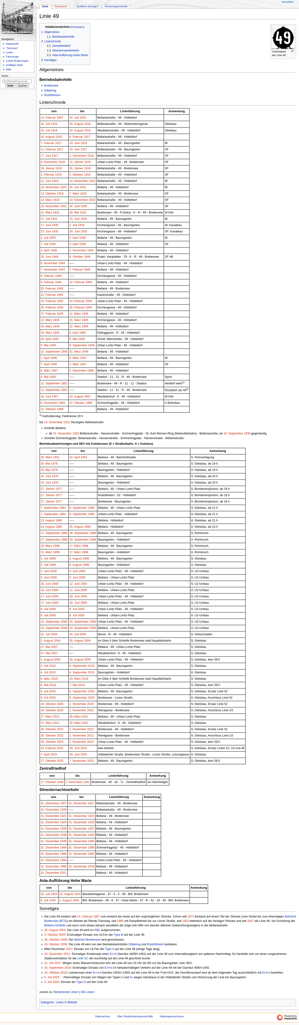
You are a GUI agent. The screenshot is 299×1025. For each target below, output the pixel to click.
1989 (88, 402)
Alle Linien (87, 992)
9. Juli (73, 609)
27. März (46, 716)
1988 (91, 847)
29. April (46, 339)
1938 (82, 237)
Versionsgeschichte (116, 6)
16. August (48, 136)
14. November (78, 181)
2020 (52, 691)
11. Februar (48, 149)
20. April (74, 457)
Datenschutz (102, 1016)
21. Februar (48, 294)
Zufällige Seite (14, 65)
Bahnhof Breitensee (87, 939)
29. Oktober (52, 944)
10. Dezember (53, 954)
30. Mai (74, 212)
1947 (83, 358)
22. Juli (45, 634)
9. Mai (45, 345)
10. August (76, 396)
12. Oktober (48, 193)
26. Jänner (76, 168)
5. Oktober (76, 174)
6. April (73, 332)
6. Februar (76, 136)
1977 (58, 489)
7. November (49, 269)
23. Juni (46, 231)
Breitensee (51, 85)
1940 (60, 782)
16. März (46, 326)
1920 (83, 193)
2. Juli (44, 237)
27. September (50, 533)
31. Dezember (50, 803)
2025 (60, 748)
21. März (46, 212)
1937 (91, 828)
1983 (91, 841)
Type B (118, 934)
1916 (82, 117)
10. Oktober (77, 402)
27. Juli (45, 218)
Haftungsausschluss (172, 1016)
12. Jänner (76, 162)
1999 (52, 558)
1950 (53, 377)
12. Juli (48, 963)
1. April (45, 358)
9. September (78, 345)
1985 (58, 520)
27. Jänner (48, 489)
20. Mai (45, 463)
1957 (55, 396)
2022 (60, 729)
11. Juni (46, 181)
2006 (64, 939)
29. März (75, 716)
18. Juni (74, 596)
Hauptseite (12, 43)
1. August (47, 659)
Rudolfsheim (52, 95)
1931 (82, 187)
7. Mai (73, 685)
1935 (84, 206)
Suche (4, 75)
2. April (73, 237)
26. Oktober (48, 729)
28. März (46, 457)
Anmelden (288, 1)
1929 (91, 822)
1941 (86, 782)
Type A (109, 949)
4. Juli (44, 666)
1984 (90, 370)
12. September (50, 383)
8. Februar (47, 276)
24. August (48, 526)
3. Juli (48, 982)
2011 (67, 954)
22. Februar (48, 301)
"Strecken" (12, 48)
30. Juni (74, 231)
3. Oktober (51, 934)
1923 (91, 816)
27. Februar (48, 313)
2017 (57, 963)
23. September (50, 621)
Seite (45, 6)
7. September (49, 507)
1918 (90, 155)
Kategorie (47, 1002)
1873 (191, 916)
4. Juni (73, 571)
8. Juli (44, 609)
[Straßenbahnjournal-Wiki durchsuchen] (17, 81)
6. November (49, 263)
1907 (60, 117)
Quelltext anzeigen (87, 6)
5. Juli (44, 558)
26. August (76, 640)
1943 (91, 835)
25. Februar (48, 307)
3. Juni (45, 571)
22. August (66, 894)
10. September (50, 351)
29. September (79, 533)
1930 (63, 828)
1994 (63, 860)
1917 (87, 136)
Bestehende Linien (66, 992)
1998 (56, 546)
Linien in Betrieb (66, 1002)
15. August (76, 124)
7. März (74, 193)
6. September (78, 666)
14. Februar (48, 117)
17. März (75, 546)
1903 (185, 921)
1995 (63, 866)
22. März (75, 326)
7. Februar (47, 143)
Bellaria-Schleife (55, 925)
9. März (45, 370)
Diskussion (60, 6)
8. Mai (73, 339)
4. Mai (45, 377)
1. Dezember (77, 155)
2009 (57, 659)
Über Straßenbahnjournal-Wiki (135, 1016)
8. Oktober (76, 256)
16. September (54, 967)
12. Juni (74, 583)
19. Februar (77, 282)
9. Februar (47, 282)
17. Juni (46, 155)
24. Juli (74, 117)
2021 (56, 716)
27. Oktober (48, 760)
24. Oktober (48, 704)
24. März (46, 332)
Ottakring (50, 90)
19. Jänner (48, 168)
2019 (91, 866)
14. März (46, 200)
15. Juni (74, 218)
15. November (50, 187)
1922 (92, 181)
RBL (97, 930)
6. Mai (45, 685)
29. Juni (74, 748)
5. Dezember (77, 370)
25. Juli (45, 124)
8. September (78, 507)
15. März (75, 320)
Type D (81, 982)
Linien (9, 52)
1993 (91, 853)
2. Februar (47, 174)
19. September (233, 433)
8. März (74, 358)
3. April (73, 244)
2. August (47, 640)
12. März (75, 313)
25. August (76, 526)
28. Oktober (52, 939)
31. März (75, 351)
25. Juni (46, 256)
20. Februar (48, 288)
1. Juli (73, 225)
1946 (85, 351)
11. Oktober (48, 409)
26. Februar (77, 307)
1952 (64, 383)
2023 (60, 741)
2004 (54, 634)
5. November (77, 250)
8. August (75, 558)
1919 (84, 143)
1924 (63, 822)
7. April (45, 364)
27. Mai (45, 647)
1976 (54, 463)
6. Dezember (49, 402)
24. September (79, 621)
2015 (52, 666)
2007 (54, 647)
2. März (74, 364)
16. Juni (74, 206)
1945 (87, 269)
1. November (77, 704)
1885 (120, 921)
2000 (53, 571)
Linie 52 (82, 958)
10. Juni (74, 143)
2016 (54, 678)
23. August (48, 520)
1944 (90, 250)
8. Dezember (49, 162)
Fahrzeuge (12, 56)
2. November (77, 741)
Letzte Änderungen (17, 60)
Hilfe (8, 69)
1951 (56, 457)
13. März (46, 320)
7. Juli (44, 244)
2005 (62, 934)
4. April (45, 250)
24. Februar (77, 301)
